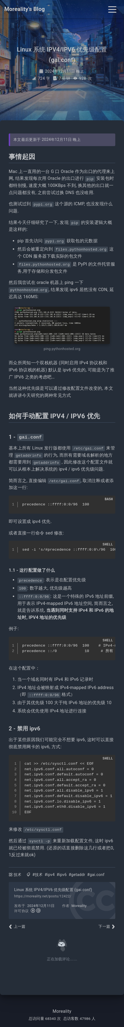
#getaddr (77, 874)
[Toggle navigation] (112, 9)
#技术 (37, 874)
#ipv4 (50, 874)
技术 (18, 874)
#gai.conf (96, 874)
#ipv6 (62, 874)
